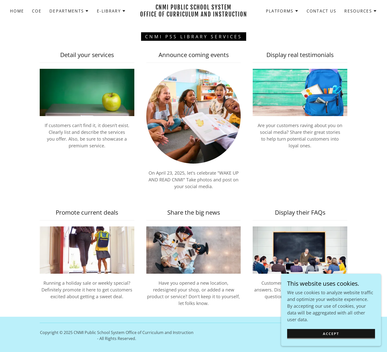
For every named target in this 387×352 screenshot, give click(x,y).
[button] (69, 11)
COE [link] (36, 11)
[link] (193, 15)
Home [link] (17, 11)
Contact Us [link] (322, 11)
